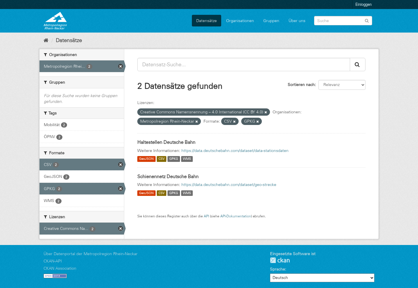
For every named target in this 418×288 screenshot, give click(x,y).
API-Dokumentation (235, 216)
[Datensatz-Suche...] (243, 64)
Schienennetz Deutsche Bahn (168, 176)
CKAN (280, 260)
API (206, 216)
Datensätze (206, 20)
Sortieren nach (301, 84)
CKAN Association (60, 268)
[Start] (46, 40)
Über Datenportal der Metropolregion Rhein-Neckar (91, 253)
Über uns (297, 20)
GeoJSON (146, 159)
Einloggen (363, 4)
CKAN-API (53, 261)
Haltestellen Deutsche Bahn (166, 142)
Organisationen (240, 20)
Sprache (277, 269)
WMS (187, 159)
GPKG (173, 159)
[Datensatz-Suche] (343, 20)
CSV (161, 159)
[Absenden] (366, 20)
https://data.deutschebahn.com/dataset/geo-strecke (228, 184)
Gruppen (271, 20)
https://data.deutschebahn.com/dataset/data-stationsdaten (235, 150)
